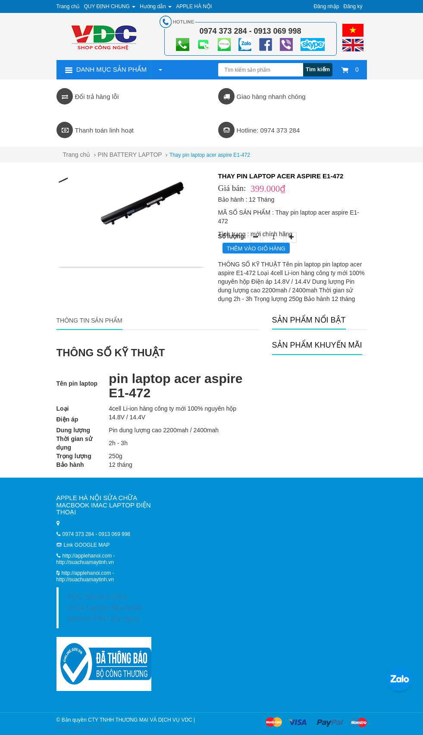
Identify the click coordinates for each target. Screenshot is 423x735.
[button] (160, 69)
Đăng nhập (326, 6)
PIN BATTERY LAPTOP (130, 154)
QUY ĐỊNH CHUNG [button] (109, 6)
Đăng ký (352, 6)
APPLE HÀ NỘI (194, 6)
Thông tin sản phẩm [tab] (89, 320)
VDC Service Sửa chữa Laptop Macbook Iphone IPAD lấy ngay (104, 607)
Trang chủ (68, 6)
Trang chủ (77, 154)
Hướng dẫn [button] (156, 6)
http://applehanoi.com (87, 573)
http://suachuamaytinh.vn (85, 580)
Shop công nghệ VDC (81, 727)
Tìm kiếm (318, 69)
